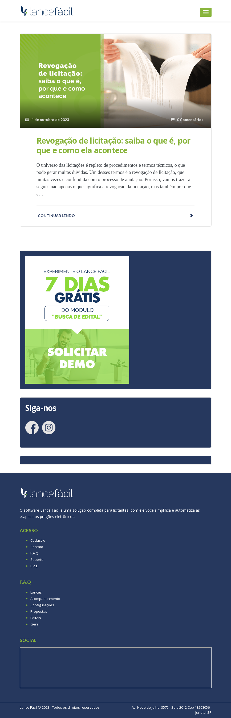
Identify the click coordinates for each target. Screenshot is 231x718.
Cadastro (37, 540)
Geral (34, 624)
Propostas (38, 611)
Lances (36, 592)
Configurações (42, 605)
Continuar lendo (115, 215)
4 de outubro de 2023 (47, 119)
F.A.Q (34, 553)
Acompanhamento (45, 598)
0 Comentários (187, 119)
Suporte (36, 559)
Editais (35, 617)
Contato (36, 546)
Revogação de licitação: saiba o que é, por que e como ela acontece (113, 145)
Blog (33, 565)
